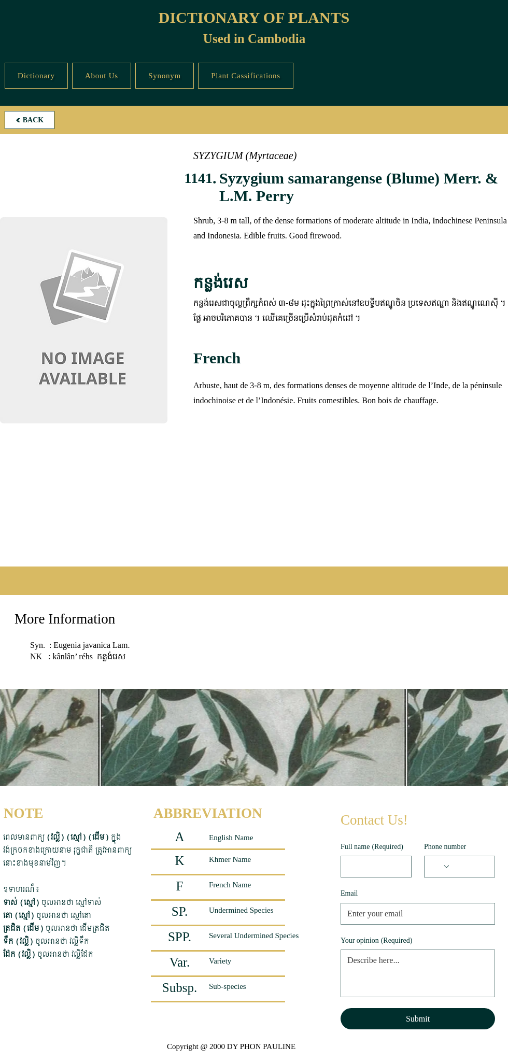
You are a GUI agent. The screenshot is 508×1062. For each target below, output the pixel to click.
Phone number (445, 847)
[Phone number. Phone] (469, 866)
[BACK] (29, 120)
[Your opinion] (418, 973)
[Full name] (373, 866)
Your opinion (376, 941)
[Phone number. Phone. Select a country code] (440, 866)
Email (349, 893)
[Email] (414, 913)
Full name (372, 847)
